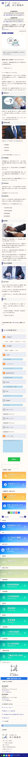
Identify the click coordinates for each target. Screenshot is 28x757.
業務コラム (4, 33)
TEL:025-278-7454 (5, 690)
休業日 (20, 15)
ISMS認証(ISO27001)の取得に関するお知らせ (13, 714)
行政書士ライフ (10, 33)
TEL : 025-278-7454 (7, 15)
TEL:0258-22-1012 (5, 699)
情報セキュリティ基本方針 (9, 711)
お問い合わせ (6, 718)
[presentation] (10, 466)
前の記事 (6, 517)
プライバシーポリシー (8, 707)
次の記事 (22, 517)
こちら (15, 322)
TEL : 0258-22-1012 (7, 21)
